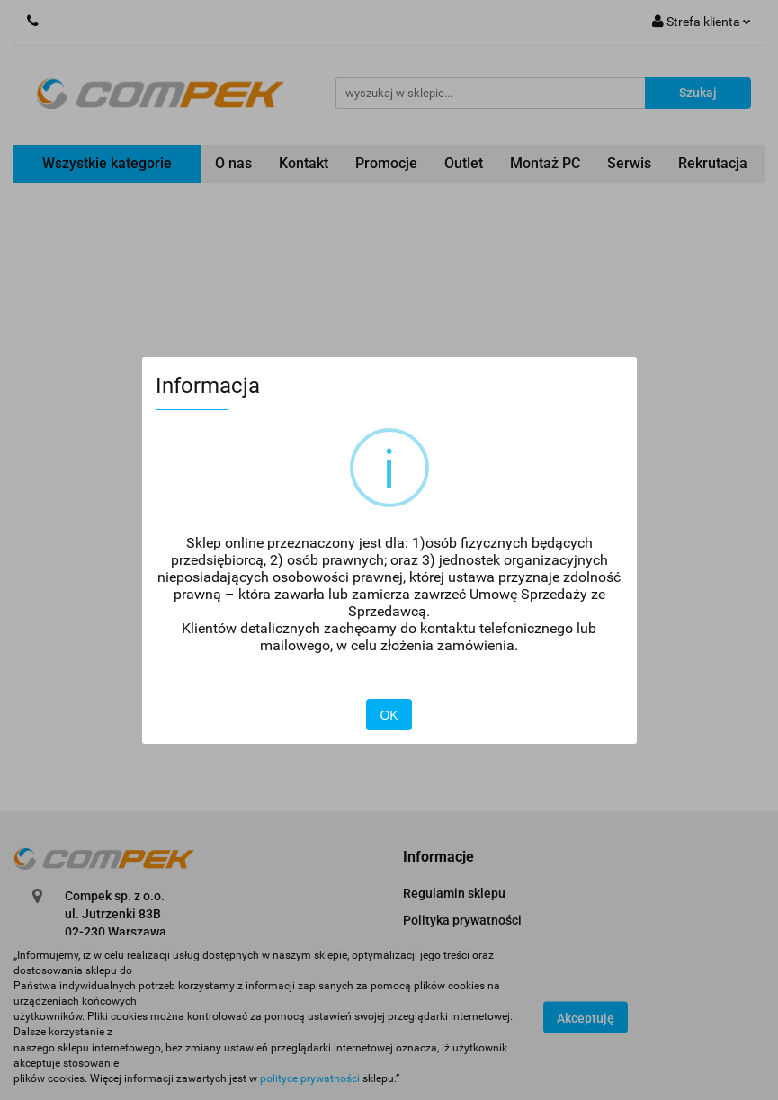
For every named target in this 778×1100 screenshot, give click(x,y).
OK (389, 715)
